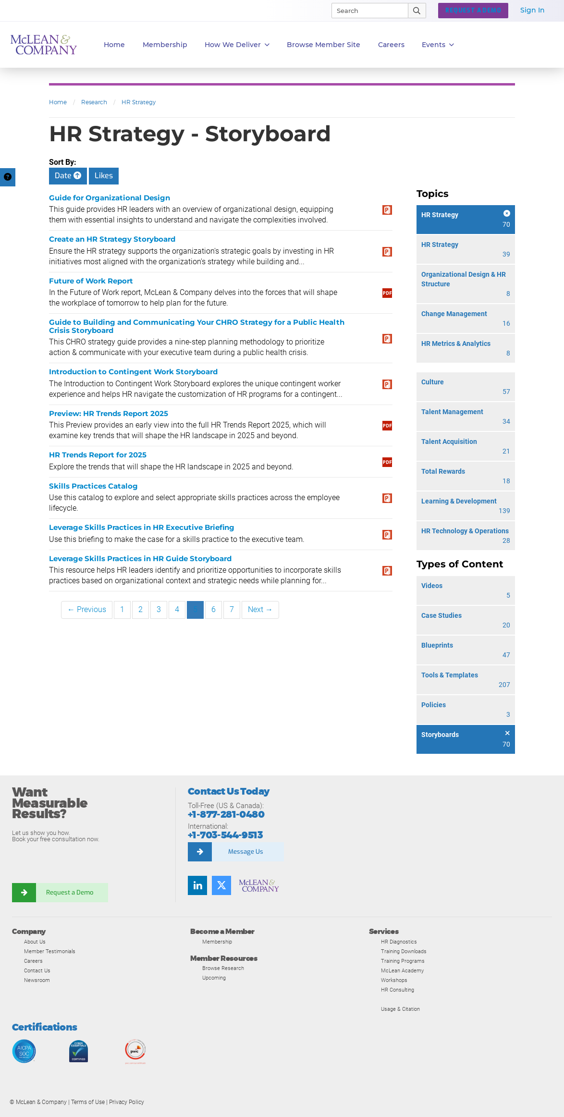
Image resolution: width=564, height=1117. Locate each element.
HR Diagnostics (399, 941)
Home (114, 44)
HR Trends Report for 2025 (98, 454)
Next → (260, 609)
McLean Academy (402, 970)
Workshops (394, 980)
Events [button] (438, 45)
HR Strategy (139, 102)
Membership (165, 44)
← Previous (86, 609)
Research (94, 102)
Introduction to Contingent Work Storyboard (133, 371)
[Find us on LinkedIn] (197, 885)
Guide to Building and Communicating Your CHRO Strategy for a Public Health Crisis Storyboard (196, 326)
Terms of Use (88, 1102)
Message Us (245, 851)
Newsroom (37, 980)
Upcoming (214, 977)
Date (68, 176)
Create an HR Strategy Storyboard (112, 239)
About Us (35, 941)
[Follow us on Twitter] (221, 885)
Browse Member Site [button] (323, 44)
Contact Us (37, 970)
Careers (33, 960)
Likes (104, 176)
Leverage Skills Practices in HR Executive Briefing (141, 527)
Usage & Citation (400, 1009)
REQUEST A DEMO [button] (473, 10)
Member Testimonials (49, 951)
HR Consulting (397, 989)
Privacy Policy (126, 1102)
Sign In (532, 10)
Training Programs (403, 960)
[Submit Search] (417, 10)
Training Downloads (404, 951)
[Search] (365, 10)
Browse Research (223, 968)
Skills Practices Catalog (93, 486)
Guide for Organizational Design (109, 197)
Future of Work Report (91, 280)
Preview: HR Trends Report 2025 (108, 413)
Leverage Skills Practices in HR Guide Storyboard (140, 558)
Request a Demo (69, 892)
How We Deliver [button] (237, 45)
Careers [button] (391, 44)
